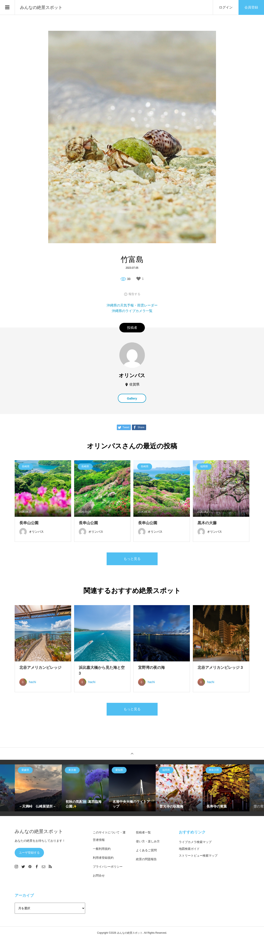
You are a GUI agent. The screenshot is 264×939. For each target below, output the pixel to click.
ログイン (226, 7)
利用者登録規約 (103, 857)
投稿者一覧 (143, 832)
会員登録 (251, 7)
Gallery (132, 398)
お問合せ (99, 875)
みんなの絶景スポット (41, 7)
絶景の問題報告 (146, 859)
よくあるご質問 (146, 850)
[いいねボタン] (138, 278)
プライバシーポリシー (108, 866)
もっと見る (132, 559)
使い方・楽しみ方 (148, 841)
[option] (38, 787)
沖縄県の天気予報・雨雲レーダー (132, 305)
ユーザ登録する (29, 852)
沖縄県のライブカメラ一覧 (132, 311)
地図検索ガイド (189, 848)
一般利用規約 (102, 848)
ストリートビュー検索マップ (198, 855)
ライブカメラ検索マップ (195, 842)
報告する (134, 294)
